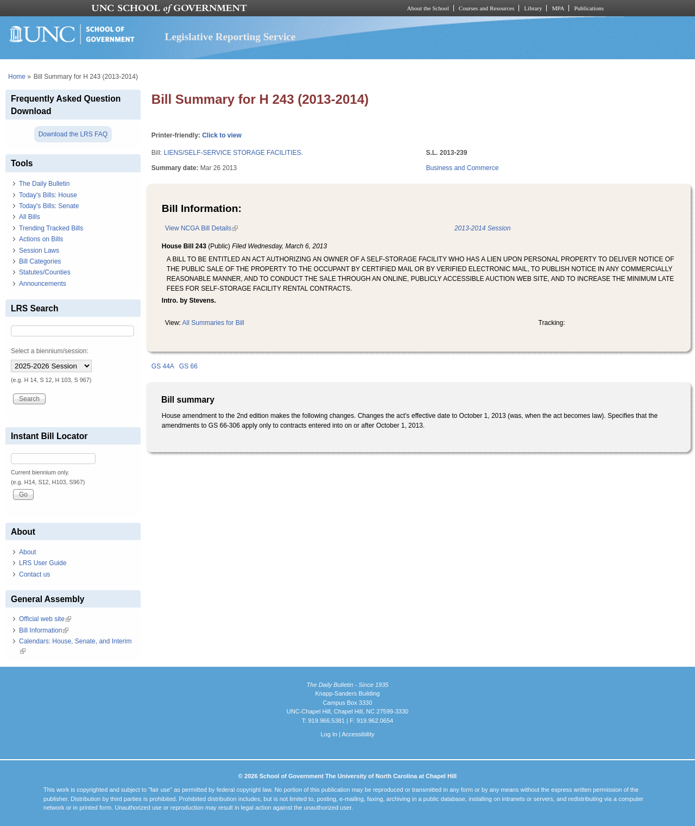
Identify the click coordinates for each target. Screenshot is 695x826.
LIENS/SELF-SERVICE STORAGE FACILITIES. (232, 153)
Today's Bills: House (48, 195)
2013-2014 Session (482, 228)
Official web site (45, 619)
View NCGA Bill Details (201, 228)
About (27, 552)
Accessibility (358, 734)
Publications (589, 8)
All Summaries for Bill (213, 323)
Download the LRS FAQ (73, 134)
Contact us (34, 574)
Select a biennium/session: (50, 351)
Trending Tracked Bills (51, 228)
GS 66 (188, 366)
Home (17, 76)
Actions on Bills (41, 239)
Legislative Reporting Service (230, 36)
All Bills (29, 217)
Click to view (222, 135)
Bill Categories (40, 261)
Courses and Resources (486, 8)
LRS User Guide (42, 563)
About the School (428, 8)
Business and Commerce (462, 168)
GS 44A (162, 366)
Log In (328, 734)
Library (533, 8)
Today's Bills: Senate (49, 206)
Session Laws (39, 250)
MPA (558, 8)
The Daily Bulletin (44, 183)
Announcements (42, 283)
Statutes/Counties (45, 272)
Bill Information (43, 630)
